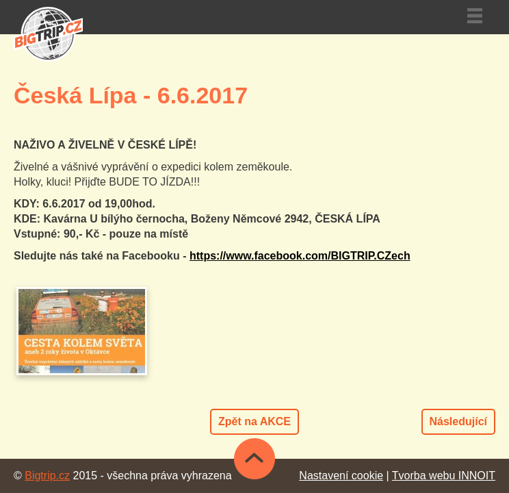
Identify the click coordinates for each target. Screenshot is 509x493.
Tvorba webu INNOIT (443, 475)
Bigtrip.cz (47, 475)
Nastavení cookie (341, 475)
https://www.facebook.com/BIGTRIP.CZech (300, 256)
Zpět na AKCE (254, 421)
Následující (458, 421)
